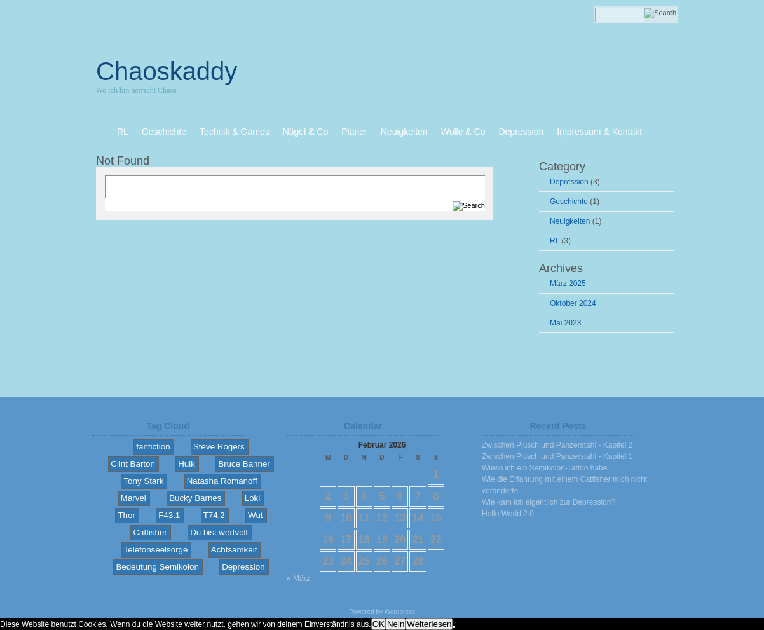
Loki (252, 498)
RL (554, 240)
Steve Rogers (219, 446)
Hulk (186, 464)
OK (378, 624)
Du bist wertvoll (218, 532)
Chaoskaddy (166, 71)
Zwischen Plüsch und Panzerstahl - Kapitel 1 (557, 456)
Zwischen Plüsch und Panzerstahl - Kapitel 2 (557, 445)
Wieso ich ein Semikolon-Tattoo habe (544, 467)
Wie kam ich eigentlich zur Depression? (548, 502)
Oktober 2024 (573, 303)
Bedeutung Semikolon (157, 567)
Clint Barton (133, 464)
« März (298, 578)
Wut (255, 515)
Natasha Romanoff (222, 481)
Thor (126, 515)
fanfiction (153, 446)
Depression (569, 181)
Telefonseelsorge (156, 549)
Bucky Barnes (195, 498)
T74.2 (214, 515)
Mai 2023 (565, 322)
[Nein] (454, 627)
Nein (395, 624)
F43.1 (169, 515)
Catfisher (150, 532)
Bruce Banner (244, 464)
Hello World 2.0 (508, 513)
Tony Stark (143, 481)
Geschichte (569, 201)
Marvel (133, 498)
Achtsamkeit (234, 549)
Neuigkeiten (570, 221)
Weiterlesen (429, 624)
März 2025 (568, 283)
